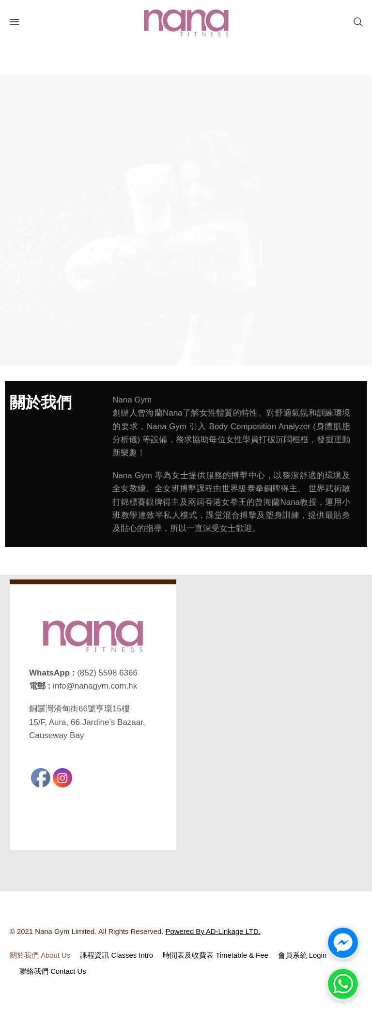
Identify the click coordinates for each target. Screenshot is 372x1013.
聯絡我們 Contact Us (52, 971)
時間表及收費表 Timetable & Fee (215, 955)
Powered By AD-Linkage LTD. (213, 931)
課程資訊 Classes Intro (116, 955)
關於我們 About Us (40, 955)
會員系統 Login (302, 955)
